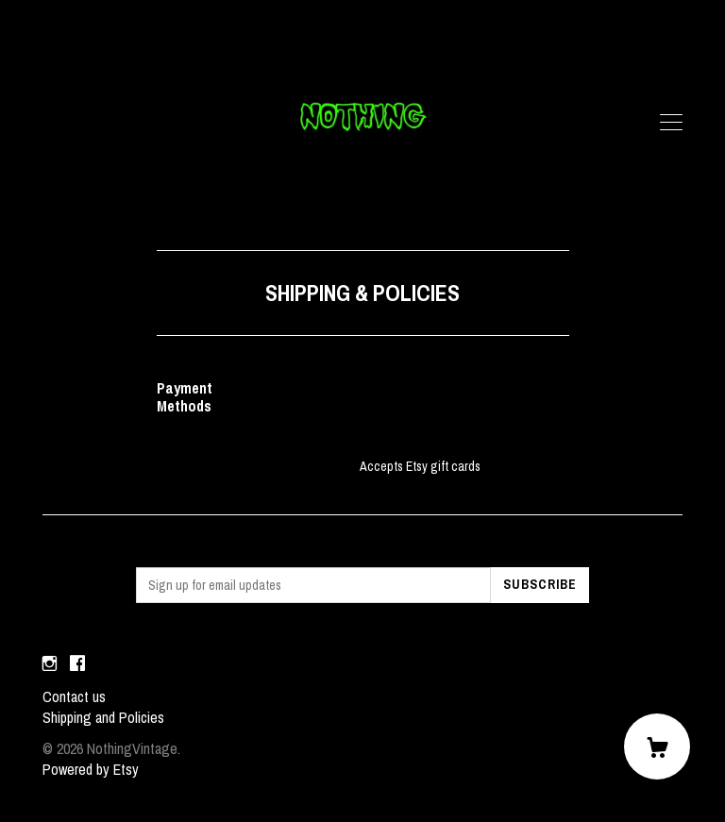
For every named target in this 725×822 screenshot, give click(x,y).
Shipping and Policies (103, 717)
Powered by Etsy (90, 769)
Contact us (74, 696)
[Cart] (657, 746)
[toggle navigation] (671, 122)
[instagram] (49, 664)
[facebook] (77, 664)
